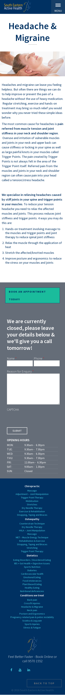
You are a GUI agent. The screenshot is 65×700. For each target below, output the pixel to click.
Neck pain (32, 615)
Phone (39, 358)
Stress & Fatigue (32, 632)
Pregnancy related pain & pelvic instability (32, 622)
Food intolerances (32, 585)
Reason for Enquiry (20, 371)
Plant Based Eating (32, 589)
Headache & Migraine (32, 611)
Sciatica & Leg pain (32, 625)
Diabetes (32, 575)
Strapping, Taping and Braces (32, 520)
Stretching (32, 553)
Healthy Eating (32, 592)
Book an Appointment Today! (27, 295)
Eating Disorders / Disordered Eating (32, 565)
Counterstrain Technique (32, 528)
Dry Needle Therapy (32, 513)
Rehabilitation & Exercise (32, 546)
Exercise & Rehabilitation (32, 516)
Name (11, 358)
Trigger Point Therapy (32, 502)
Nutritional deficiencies (32, 596)
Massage (32, 495)
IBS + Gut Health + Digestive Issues (32, 568)
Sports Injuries (32, 629)
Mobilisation (32, 506)
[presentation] (33, 423)
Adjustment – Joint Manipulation (32, 499)
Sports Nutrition (32, 572)
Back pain (32, 605)
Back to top (44, 688)
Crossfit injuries (32, 608)
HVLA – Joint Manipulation (32, 535)
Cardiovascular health (32, 579)
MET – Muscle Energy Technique (32, 542)
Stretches (32, 509)
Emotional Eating (32, 582)
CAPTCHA (13, 415)
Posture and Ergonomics (32, 618)
